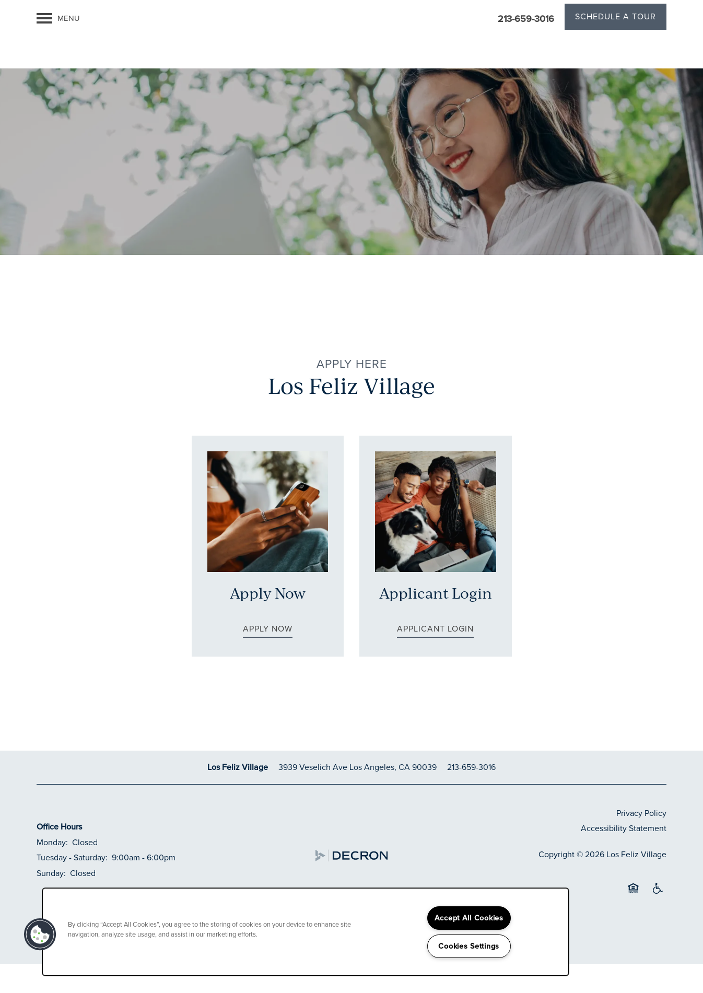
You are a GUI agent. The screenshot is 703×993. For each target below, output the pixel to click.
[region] (305, 931)
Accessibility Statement (623, 857)
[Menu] (58, 18)
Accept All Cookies (469, 918)
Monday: (52, 872)
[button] (615, 18)
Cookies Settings (468, 946)
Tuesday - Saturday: (72, 887)
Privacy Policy (641, 842)
